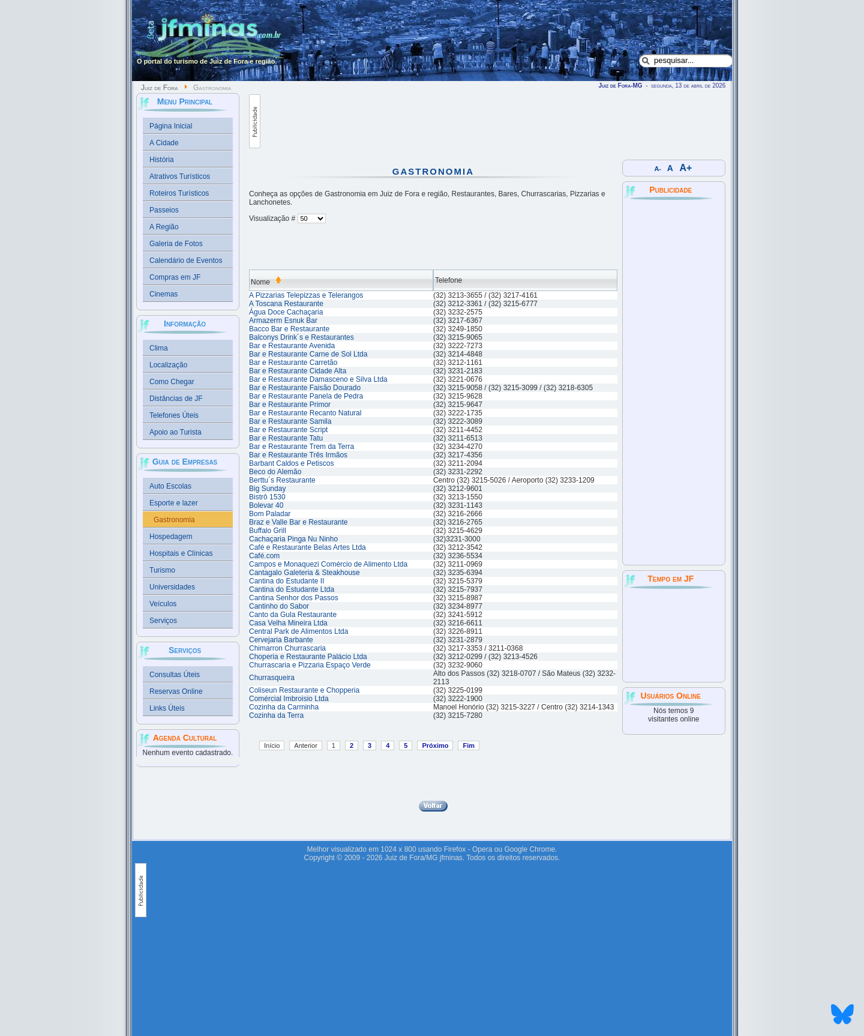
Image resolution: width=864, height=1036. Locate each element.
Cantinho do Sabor (279, 606)
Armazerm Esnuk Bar (283, 320)
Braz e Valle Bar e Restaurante (298, 522)
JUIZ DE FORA (674, 634)
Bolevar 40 (266, 505)
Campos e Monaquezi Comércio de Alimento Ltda (328, 564)
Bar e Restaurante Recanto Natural (305, 413)
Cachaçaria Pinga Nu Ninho (293, 539)
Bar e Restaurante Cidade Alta (297, 371)
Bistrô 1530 (267, 497)
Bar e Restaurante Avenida (292, 346)
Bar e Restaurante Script (288, 430)
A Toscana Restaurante (286, 304)
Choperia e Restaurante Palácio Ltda (308, 656)
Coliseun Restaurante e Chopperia (304, 690)
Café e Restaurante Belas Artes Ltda (307, 547)
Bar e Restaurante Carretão (293, 362)
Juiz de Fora (159, 87)
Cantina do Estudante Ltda (291, 589)
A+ (686, 168)
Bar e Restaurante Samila (290, 421)
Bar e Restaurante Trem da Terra (301, 446)
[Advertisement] (478, 121)
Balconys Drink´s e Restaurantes (301, 337)
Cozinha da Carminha (284, 707)
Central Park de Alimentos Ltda (298, 631)
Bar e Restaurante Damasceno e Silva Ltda (318, 379)
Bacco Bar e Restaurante (289, 329)
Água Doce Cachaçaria (286, 312)
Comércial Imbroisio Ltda (289, 698)
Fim (469, 745)
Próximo (435, 745)
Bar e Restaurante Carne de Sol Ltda (308, 354)
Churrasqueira (272, 677)
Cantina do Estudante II (286, 581)
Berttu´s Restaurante (282, 480)
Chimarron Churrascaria (287, 648)
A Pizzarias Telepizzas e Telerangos (306, 295)
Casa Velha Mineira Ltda (288, 623)
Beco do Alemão (275, 472)
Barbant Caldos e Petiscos (291, 463)
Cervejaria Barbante (281, 640)
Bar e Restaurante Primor (290, 404)
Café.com (264, 556)
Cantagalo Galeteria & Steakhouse (304, 572)
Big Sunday (267, 488)
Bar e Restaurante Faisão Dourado (305, 388)
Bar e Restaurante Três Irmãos (298, 455)
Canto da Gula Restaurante (293, 614)
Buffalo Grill (267, 530)
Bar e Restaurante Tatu (286, 438)
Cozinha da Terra (276, 715)
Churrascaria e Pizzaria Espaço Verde (310, 665)
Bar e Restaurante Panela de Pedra (306, 396)
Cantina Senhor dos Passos (293, 598)
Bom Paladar (269, 514)
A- (658, 168)
